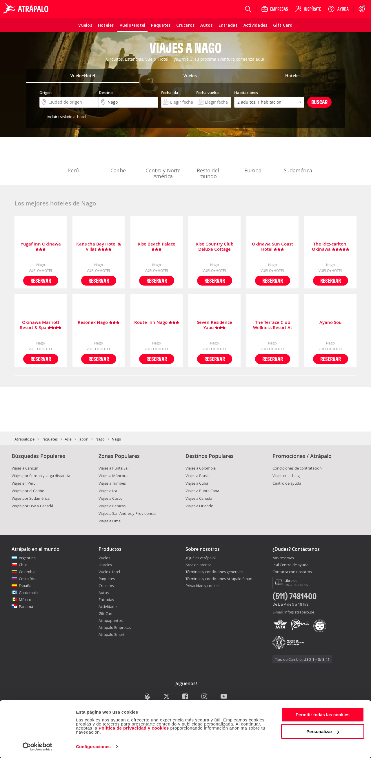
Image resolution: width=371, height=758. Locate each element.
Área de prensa (198, 564)
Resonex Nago (98, 322)
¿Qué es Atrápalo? (201, 557)
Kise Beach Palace (156, 246)
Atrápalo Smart (112, 634)
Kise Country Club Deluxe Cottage (214, 246)
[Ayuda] (338, 9)
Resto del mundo (208, 161)
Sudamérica (298, 158)
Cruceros (106, 585)
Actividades (108, 606)
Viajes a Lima (110, 521)
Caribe (118, 158)
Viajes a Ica (108, 490)
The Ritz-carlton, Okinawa (330, 246)
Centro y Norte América (163, 161)
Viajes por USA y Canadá (32, 505)
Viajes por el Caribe (28, 490)
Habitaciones (246, 92)
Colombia (27, 571)
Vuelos (104, 557)
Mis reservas (283, 558)
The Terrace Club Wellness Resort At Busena (272, 325)
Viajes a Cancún (25, 468)
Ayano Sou (330, 322)
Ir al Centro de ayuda (290, 565)
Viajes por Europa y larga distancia (41, 475)
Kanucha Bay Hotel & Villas (98, 246)
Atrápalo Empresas (115, 627)
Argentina (27, 557)
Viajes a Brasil (197, 475)
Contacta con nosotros (292, 572)
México (25, 599)
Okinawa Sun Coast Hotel (272, 246)
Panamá (26, 606)
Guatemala (28, 592)
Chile (23, 564)
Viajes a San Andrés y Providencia (127, 513)
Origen (45, 92)
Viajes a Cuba (197, 483)
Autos (104, 592)
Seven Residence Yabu (214, 325)
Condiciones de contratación (297, 468)
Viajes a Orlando (199, 505)
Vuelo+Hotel (109, 571)
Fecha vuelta (207, 92)
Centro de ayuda (286, 483)
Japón (83, 439)
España (25, 585)
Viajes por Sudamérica (31, 498)
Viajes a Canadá (199, 498)
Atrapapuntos (111, 620)
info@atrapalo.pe (299, 612)
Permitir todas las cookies (323, 714)
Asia (68, 439)
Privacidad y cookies (203, 585)
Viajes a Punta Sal (113, 468)
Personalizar (322, 731)
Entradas (106, 599)
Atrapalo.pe (24, 439)
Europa (253, 158)
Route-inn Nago (156, 322)
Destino (106, 92)
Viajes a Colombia (201, 468)
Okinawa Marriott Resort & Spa (40, 325)
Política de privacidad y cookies (134, 727)
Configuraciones (93, 746)
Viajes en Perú (24, 483)
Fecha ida (169, 92)
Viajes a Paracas (112, 505)
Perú (73, 158)
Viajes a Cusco (111, 498)
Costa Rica (28, 578)
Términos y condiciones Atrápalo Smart (219, 578)
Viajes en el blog (286, 475)
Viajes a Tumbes (112, 483)
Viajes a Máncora (113, 475)
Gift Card (106, 613)
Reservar (40, 280)
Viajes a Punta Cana (202, 490)
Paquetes (49, 439)
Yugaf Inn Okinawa (41, 246)
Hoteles (105, 564)
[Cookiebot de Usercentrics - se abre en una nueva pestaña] (37, 746)
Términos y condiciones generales (214, 571)
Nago (100, 439)
